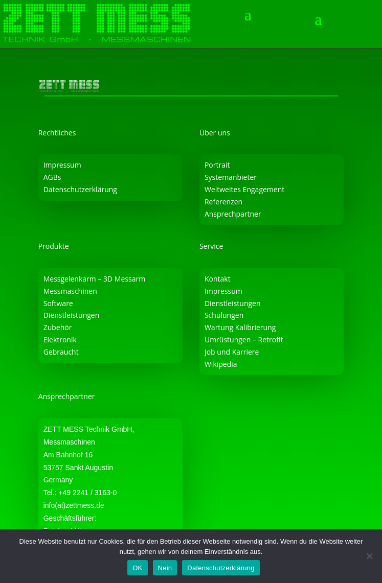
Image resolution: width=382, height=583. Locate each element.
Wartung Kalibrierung (240, 327)
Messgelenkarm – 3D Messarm (94, 279)
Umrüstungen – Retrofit (244, 339)
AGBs (52, 177)
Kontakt (218, 279)
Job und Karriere (232, 352)
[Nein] (369, 556)
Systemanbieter (231, 177)
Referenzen (223, 201)
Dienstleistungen (71, 315)
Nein (165, 568)
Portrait (217, 165)
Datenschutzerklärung (80, 189)
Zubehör (57, 327)
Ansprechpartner (233, 214)
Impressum (62, 165)
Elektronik (60, 339)
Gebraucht (61, 352)
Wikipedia (221, 364)
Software (58, 303)
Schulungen (224, 315)
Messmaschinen (70, 291)
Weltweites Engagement (244, 189)
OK (137, 568)
